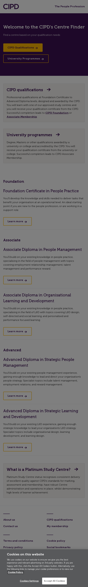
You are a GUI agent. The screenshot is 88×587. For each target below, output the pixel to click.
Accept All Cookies (54, 581)
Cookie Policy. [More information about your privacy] (15, 572)
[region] (44, 568)
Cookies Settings (29, 581)
